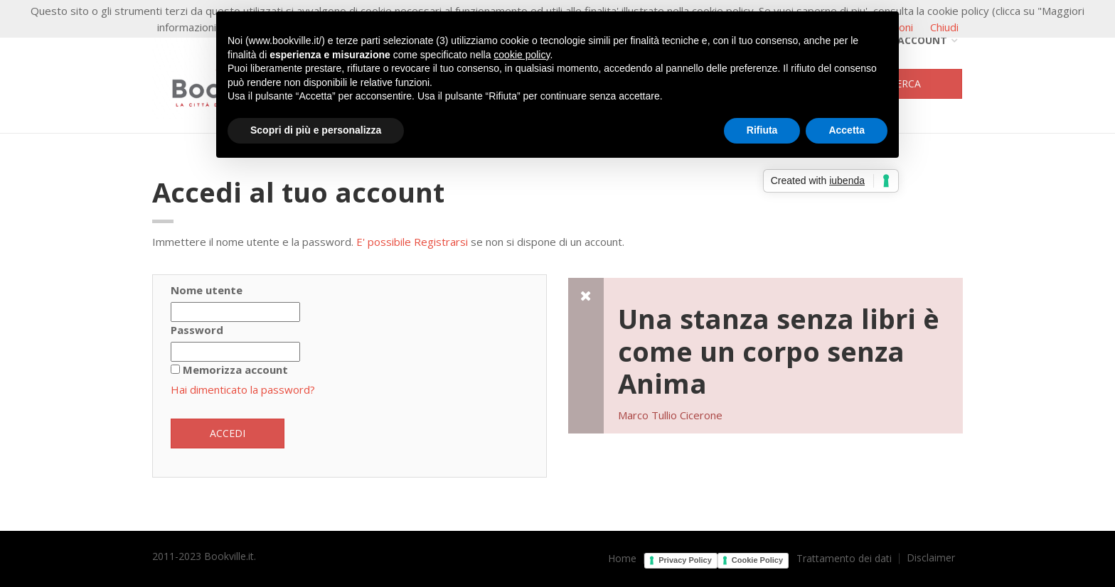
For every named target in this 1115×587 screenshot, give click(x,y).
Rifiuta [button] (762, 130)
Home (622, 558)
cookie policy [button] (522, 54)
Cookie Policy (757, 560)
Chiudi (944, 27)
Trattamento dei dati (844, 558)
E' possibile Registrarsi (412, 242)
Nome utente (206, 290)
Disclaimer (931, 558)
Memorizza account (235, 369)
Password (197, 330)
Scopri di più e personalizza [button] (315, 130)
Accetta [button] (846, 130)
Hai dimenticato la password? (243, 389)
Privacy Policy (685, 560)
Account (917, 40)
